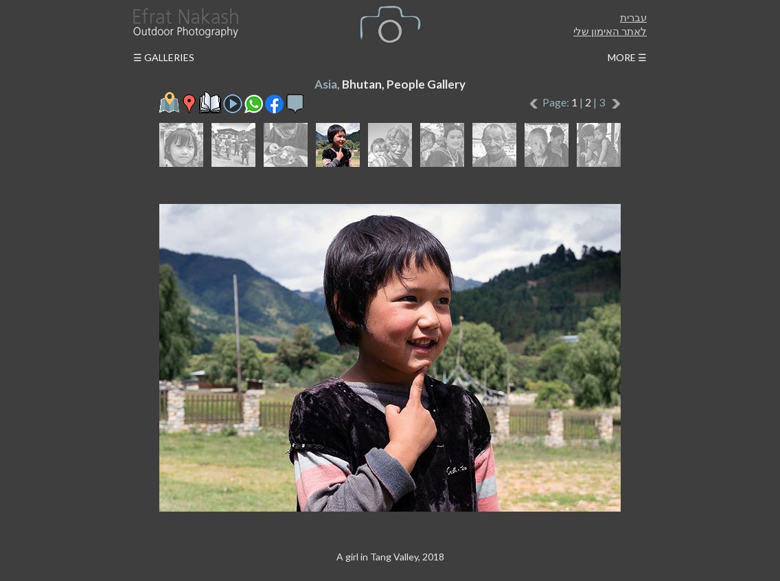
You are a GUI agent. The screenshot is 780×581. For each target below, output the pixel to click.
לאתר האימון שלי (610, 31)
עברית (633, 17)
